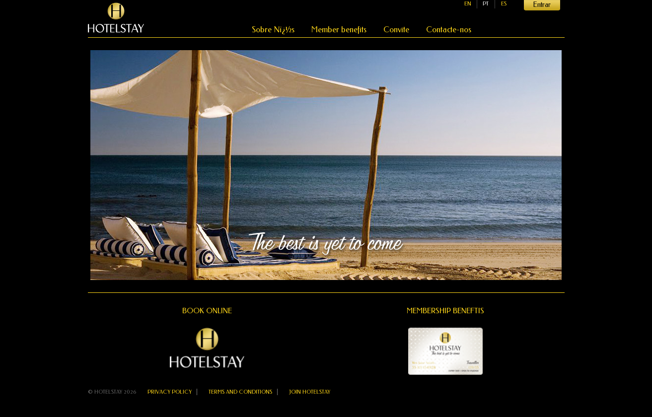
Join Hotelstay (309, 392)
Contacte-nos (448, 29)
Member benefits (339, 29)
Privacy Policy (169, 392)
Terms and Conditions (240, 392)
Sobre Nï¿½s (274, 29)
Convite (397, 29)
